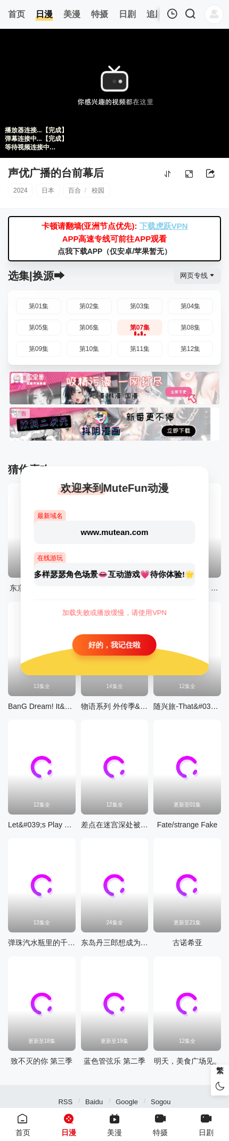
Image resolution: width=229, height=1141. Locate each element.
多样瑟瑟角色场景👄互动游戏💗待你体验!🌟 (114, 573)
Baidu (94, 1102)
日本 (48, 190)
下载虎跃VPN (164, 225)
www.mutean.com (115, 531)
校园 (98, 190)
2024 (20, 190)
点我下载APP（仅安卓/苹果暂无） (115, 251)
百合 (74, 190)
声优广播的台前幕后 (56, 173)
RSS (65, 1102)
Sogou (161, 1102)
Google (127, 1102)
